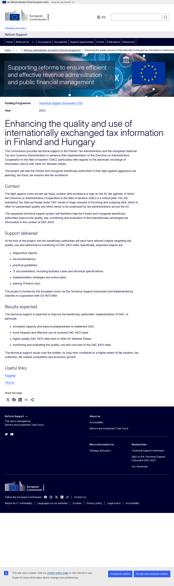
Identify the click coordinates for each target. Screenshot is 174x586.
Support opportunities (82, 41)
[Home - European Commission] (29, 15)
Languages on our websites (52, 502)
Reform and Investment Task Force (109, 427)
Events (100, 41)
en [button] (101, 17)
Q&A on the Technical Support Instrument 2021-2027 (148, 458)
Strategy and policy (15, 28)
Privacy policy (94, 502)
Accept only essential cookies (152, 574)
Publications (113, 41)
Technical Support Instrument (148, 449)
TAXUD (9, 382)
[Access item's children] (33, 42)
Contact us (80, 496)
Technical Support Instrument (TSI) (61, 102)
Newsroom (129, 41)
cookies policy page (57, 573)
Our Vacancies (140, 465)
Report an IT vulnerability (18, 502)
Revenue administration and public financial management (43, 50)
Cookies (77, 502)
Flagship (10, 375)
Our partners (60, 41)
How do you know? (63, 2)
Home (9, 41)
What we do (22, 41)
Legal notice (114, 502)
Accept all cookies (120, 574)
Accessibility (96, 421)
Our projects (44, 41)
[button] (7, 399)
